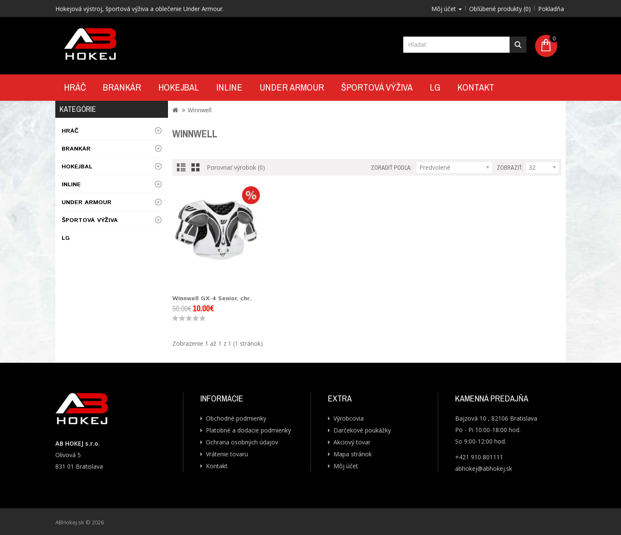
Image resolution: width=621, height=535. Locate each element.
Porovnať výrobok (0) (236, 167)
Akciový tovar (351, 442)
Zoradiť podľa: (391, 167)
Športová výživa (377, 87)
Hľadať (518, 45)
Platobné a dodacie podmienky (248, 430)
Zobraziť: (510, 167)
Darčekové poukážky (362, 430)
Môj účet (345, 466)
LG (435, 87)
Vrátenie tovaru (227, 454)
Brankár (122, 87)
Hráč (75, 87)
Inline (229, 87)
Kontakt (475, 87)
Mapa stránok (352, 454)
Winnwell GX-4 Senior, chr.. (212, 298)
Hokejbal (178, 87)
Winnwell (199, 110)
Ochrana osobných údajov (242, 442)
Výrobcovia (348, 418)
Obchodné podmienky (236, 418)
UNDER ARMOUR (291, 87)
